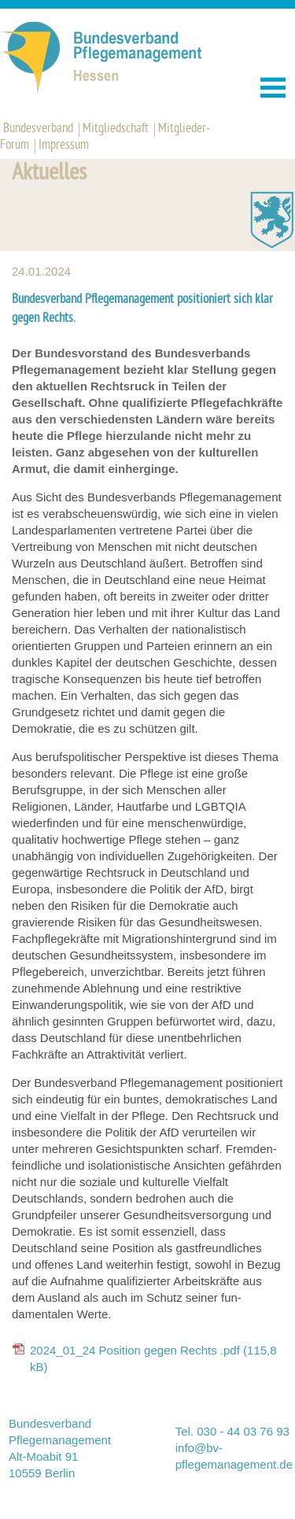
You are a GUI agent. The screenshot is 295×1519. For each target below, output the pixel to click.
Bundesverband (38, 129)
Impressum (64, 145)
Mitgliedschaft (116, 129)
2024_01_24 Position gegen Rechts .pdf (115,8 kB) (153, 1358)
